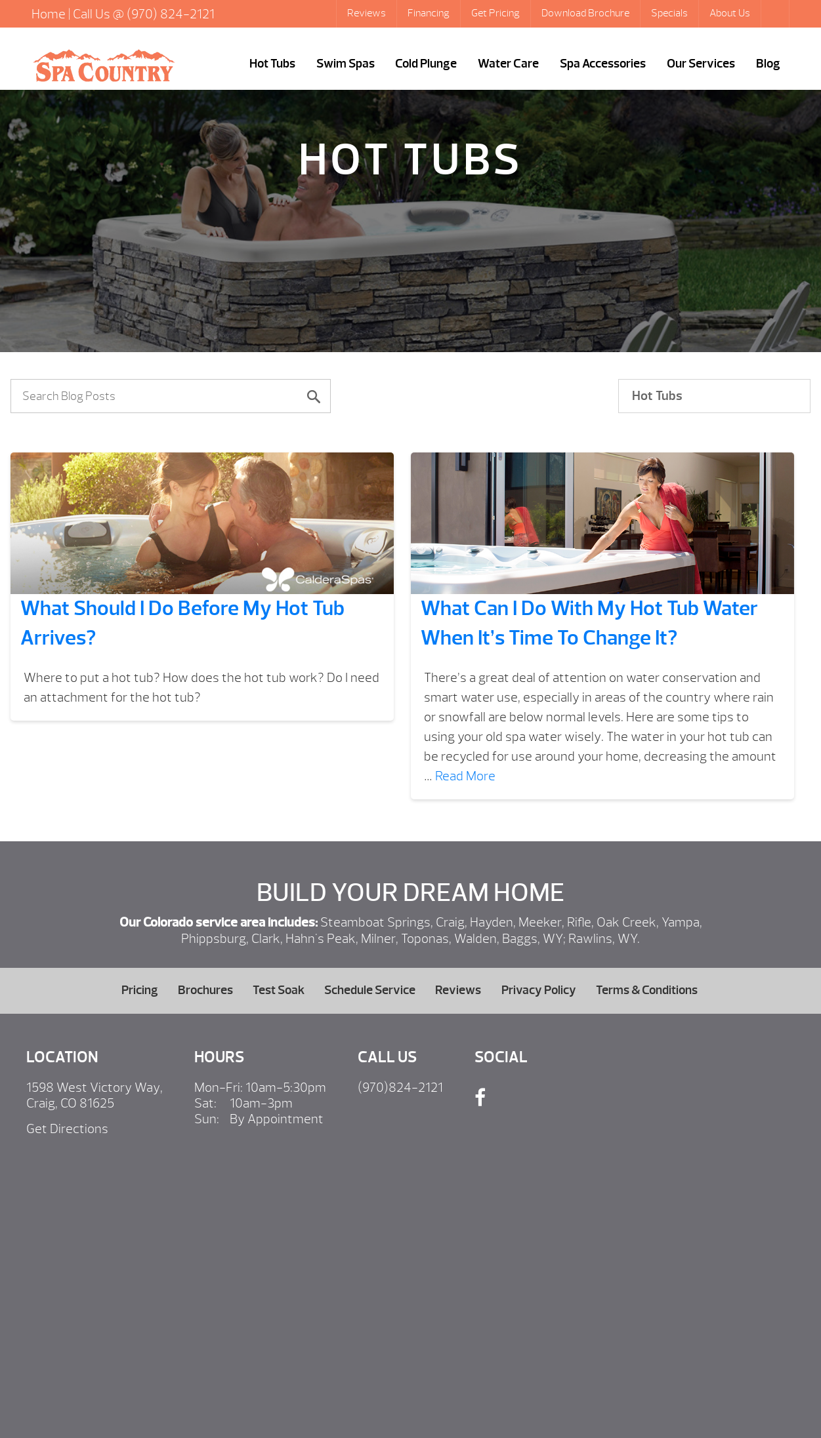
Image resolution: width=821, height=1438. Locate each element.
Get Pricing (495, 13)
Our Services (701, 63)
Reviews (366, 13)
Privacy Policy (538, 990)
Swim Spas (345, 63)
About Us (729, 13)
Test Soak (279, 990)
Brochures (205, 990)
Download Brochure (585, 13)
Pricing (139, 990)
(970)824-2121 (400, 1087)
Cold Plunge (426, 63)
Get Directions (67, 1129)
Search (776, 14)
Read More (465, 776)
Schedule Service (369, 990)
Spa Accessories (603, 63)
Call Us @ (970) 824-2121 (144, 14)
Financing (429, 13)
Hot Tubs (272, 63)
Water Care (508, 63)
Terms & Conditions (647, 990)
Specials (669, 13)
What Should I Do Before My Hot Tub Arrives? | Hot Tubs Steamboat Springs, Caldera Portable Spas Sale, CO (104, 65)
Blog (768, 63)
